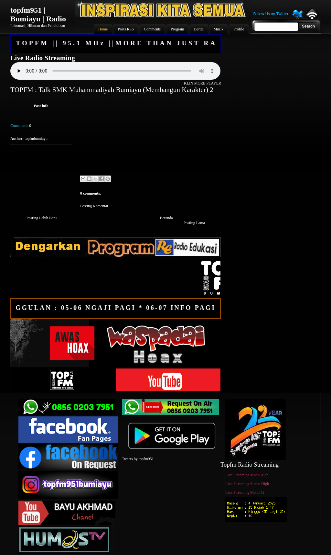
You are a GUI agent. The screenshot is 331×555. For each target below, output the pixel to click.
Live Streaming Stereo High (247, 483)
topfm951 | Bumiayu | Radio (38, 14)
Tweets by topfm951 (138, 459)
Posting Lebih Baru (42, 218)
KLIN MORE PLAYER (202, 83)
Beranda (166, 218)
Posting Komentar (94, 206)
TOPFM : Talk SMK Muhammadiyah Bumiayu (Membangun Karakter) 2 (111, 90)
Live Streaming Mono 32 (244, 492)
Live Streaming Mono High (246, 475)
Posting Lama (194, 223)
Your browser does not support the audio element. (115, 71)
